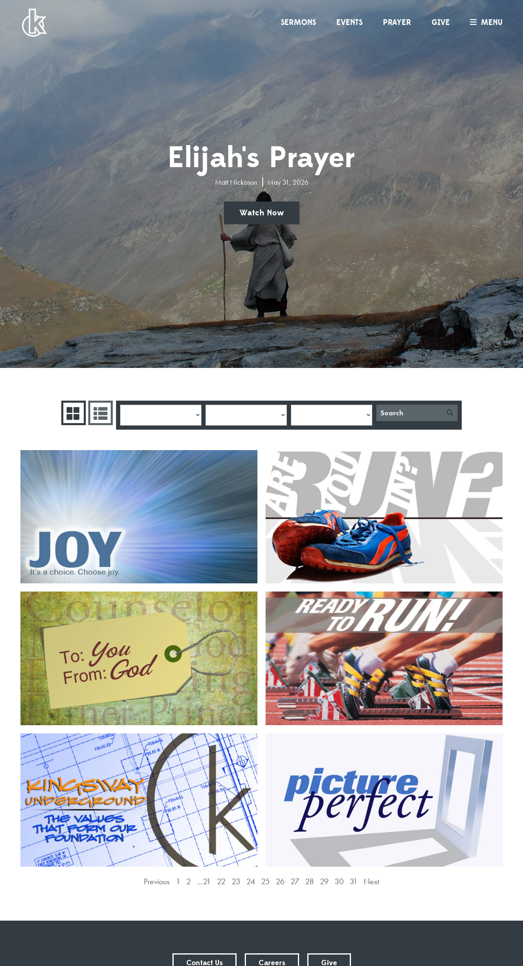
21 (207, 881)
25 (265, 881)
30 (339, 881)
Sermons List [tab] (99, 413)
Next (371, 881)
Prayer (397, 22)
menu (484, 22)
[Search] (409, 413)
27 (295, 881)
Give (440, 22)
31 (354, 881)
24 (250, 881)
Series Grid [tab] (72, 413)
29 (324, 881)
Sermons (298, 22)
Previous (157, 881)
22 (221, 881)
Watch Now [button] (261, 213)
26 (280, 881)
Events (349, 22)
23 (236, 881)
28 (309, 881)
